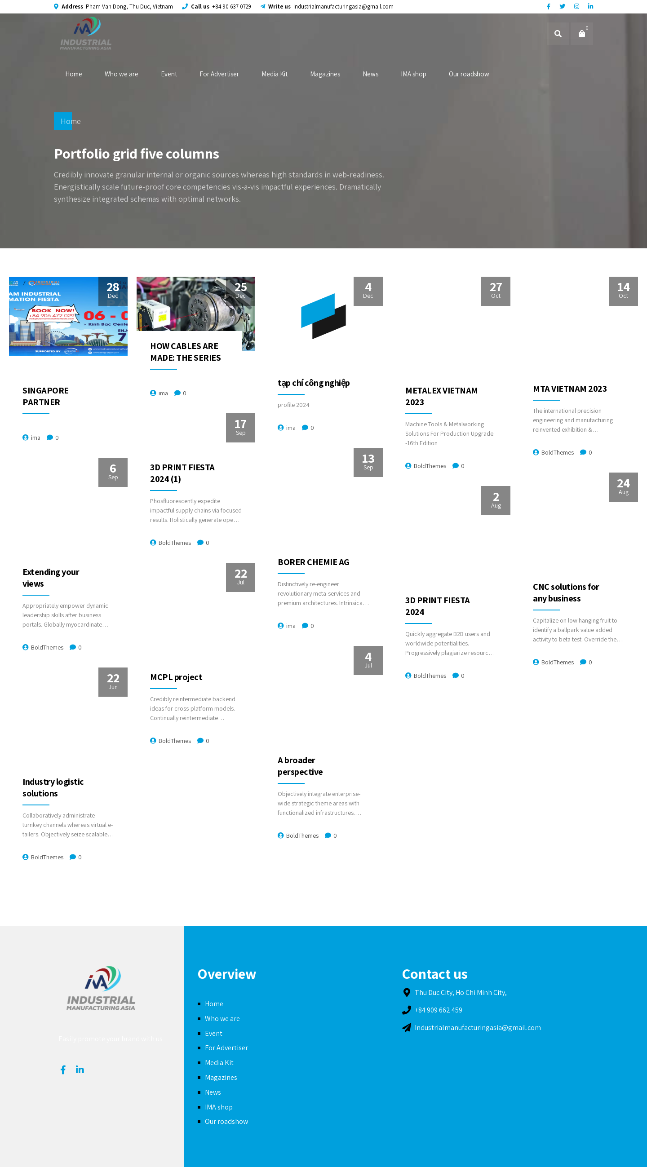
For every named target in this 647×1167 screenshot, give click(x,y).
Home (73, 74)
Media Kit (274, 74)
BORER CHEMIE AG (314, 562)
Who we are (121, 74)
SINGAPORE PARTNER (45, 396)
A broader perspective (300, 766)
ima (35, 437)
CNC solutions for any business (566, 592)
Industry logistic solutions (53, 787)
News (370, 74)
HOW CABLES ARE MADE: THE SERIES (185, 351)
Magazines (325, 74)
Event (169, 74)
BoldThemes (430, 466)
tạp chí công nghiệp (314, 383)
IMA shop (413, 74)
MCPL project (176, 677)
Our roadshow (469, 74)
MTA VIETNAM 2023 (570, 388)
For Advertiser (219, 74)
